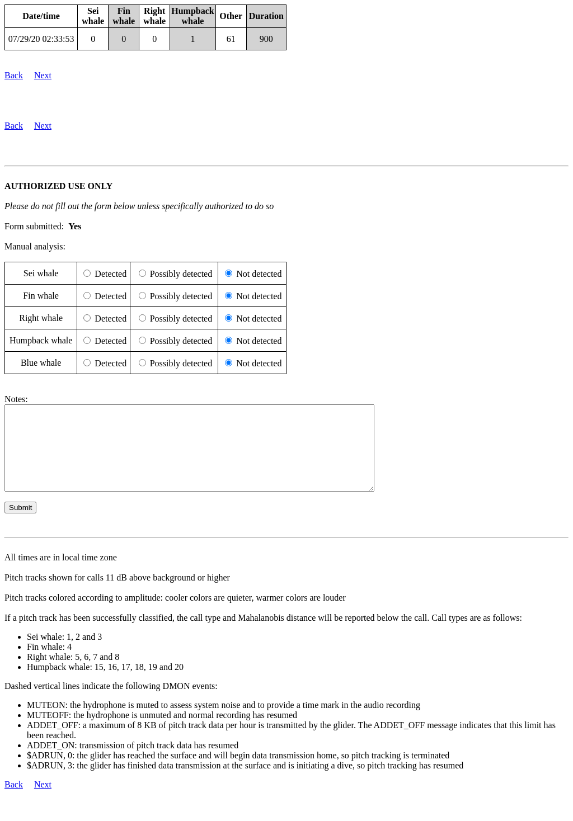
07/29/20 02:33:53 (41, 39)
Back (13, 75)
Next (42, 75)
